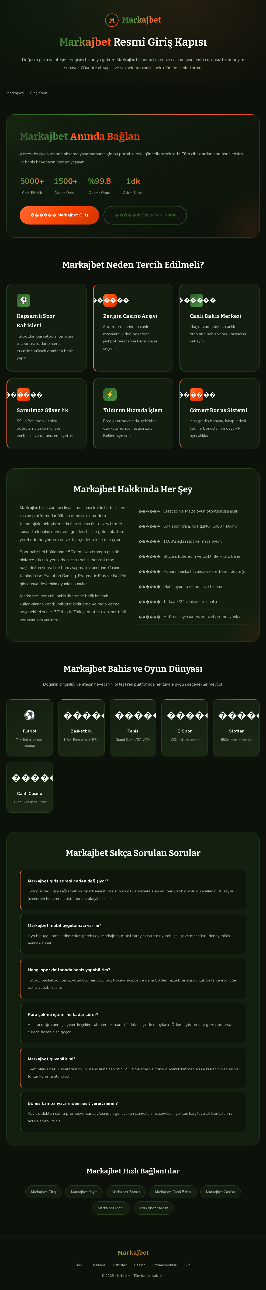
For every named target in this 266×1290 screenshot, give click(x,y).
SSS (188, 1265)
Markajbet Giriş (43, 1191)
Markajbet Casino (220, 1191)
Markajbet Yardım (153, 1208)
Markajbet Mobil (111, 1208)
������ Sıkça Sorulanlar (145, 215)
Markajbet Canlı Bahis (173, 1191)
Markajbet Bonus (126, 1191)
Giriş (78, 1265)
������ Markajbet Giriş (59, 215)
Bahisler (120, 1265)
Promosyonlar (165, 1265)
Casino (140, 1265)
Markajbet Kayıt (84, 1191)
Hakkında (97, 1265)
